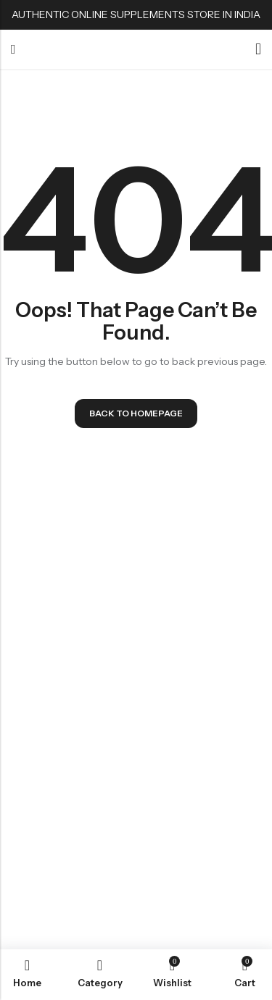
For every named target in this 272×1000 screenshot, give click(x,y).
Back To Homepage (136, 413)
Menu (13, 50)
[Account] (258, 49)
